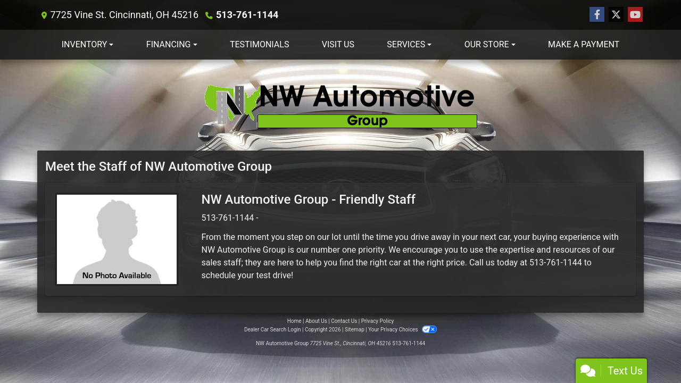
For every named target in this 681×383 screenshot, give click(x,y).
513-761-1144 (247, 14)
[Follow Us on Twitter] (616, 15)
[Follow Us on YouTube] (635, 15)
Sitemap (354, 329)
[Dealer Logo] (340, 105)
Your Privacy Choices (402, 329)
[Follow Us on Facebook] (596, 15)
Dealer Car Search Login (272, 329)
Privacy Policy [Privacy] (377, 321)
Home (294, 321)
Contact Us (344, 321)
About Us (316, 321)
